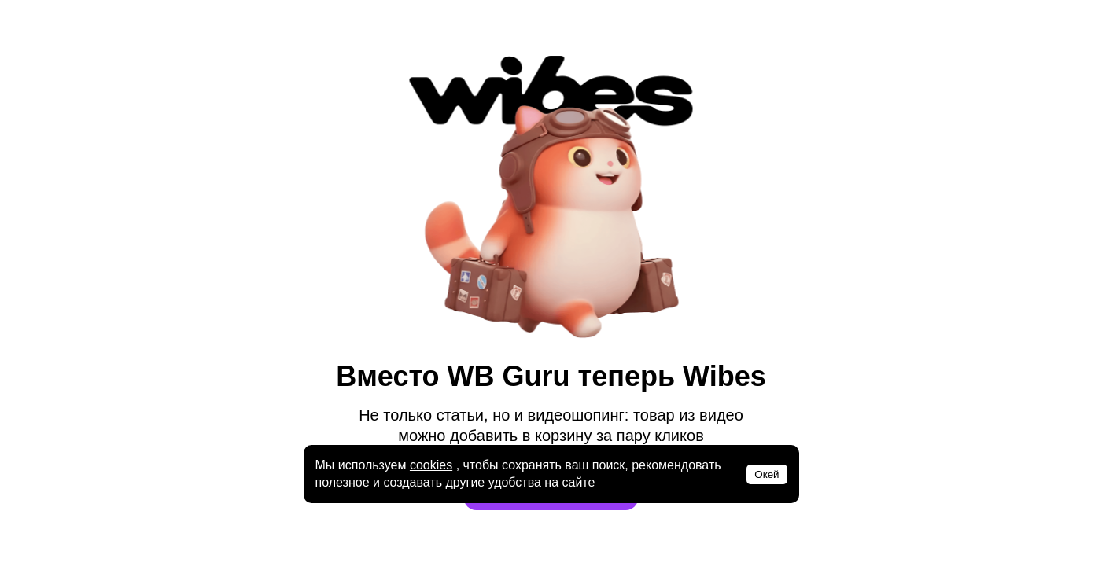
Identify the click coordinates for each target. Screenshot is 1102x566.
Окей (766, 474)
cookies (431, 465)
